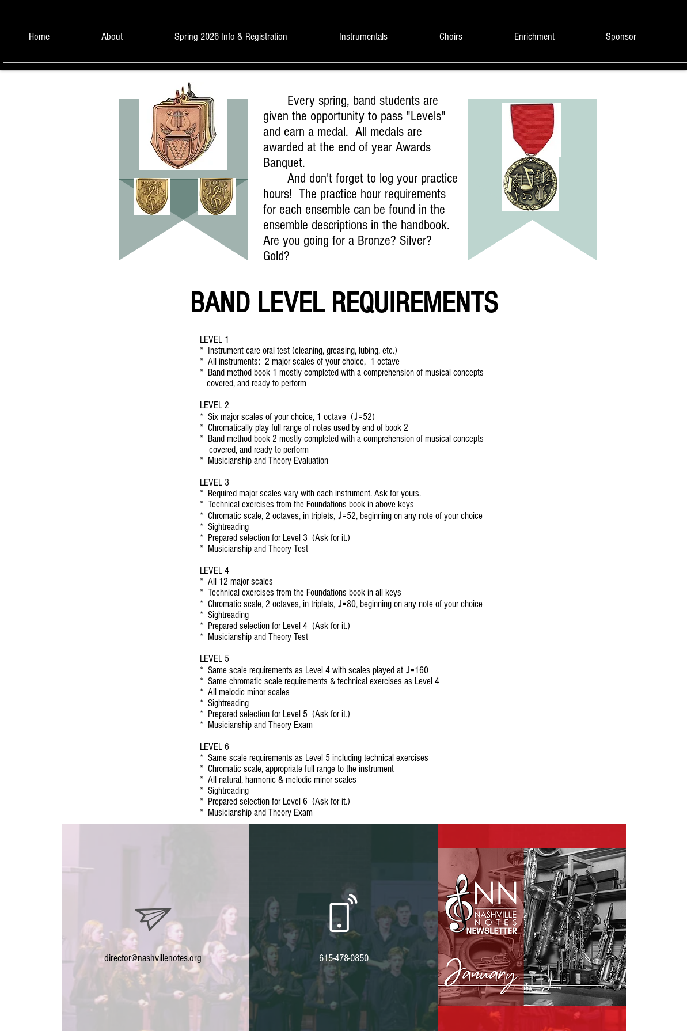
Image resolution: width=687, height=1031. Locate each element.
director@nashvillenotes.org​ (153, 958)
